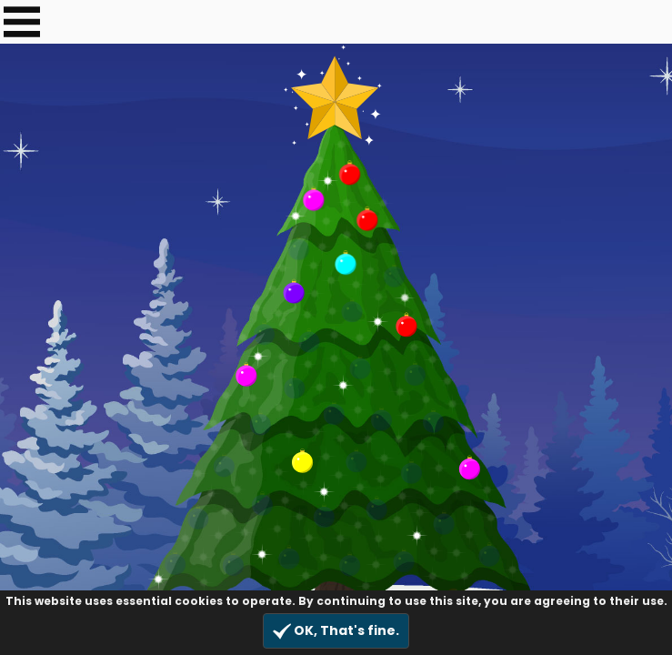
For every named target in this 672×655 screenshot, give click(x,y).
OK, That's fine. (336, 630)
